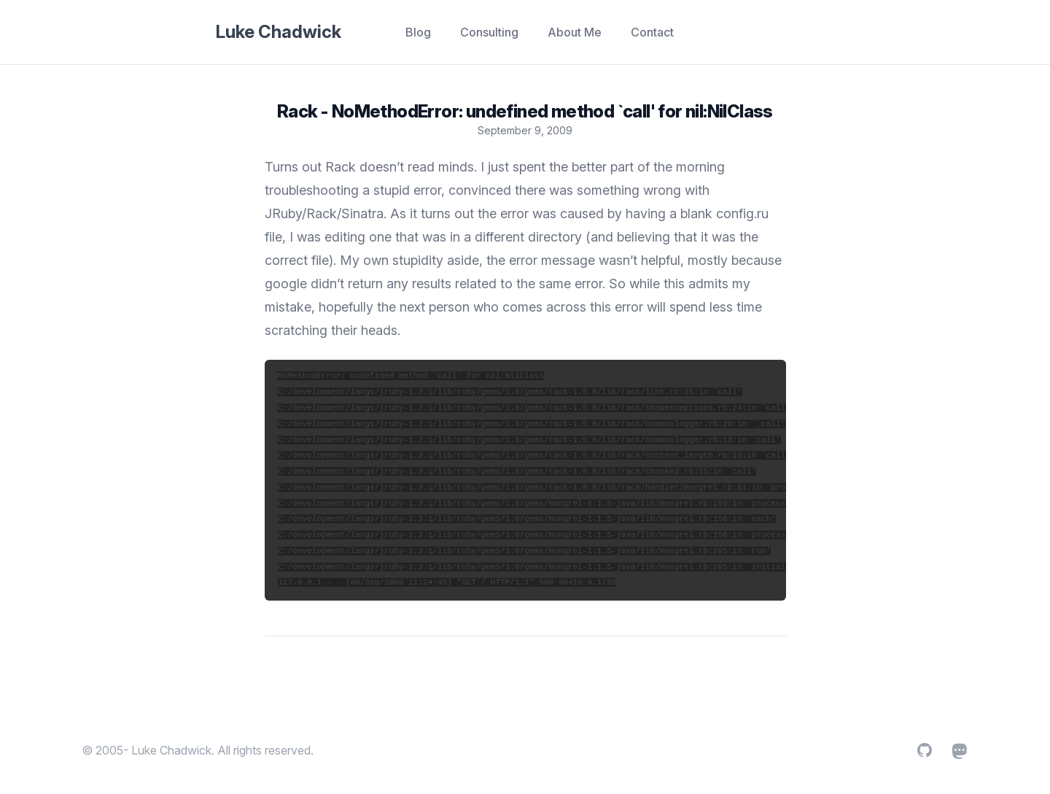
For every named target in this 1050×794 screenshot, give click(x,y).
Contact (652, 32)
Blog (418, 32)
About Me (575, 32)
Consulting (489, 32)
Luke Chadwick (278, 31)
